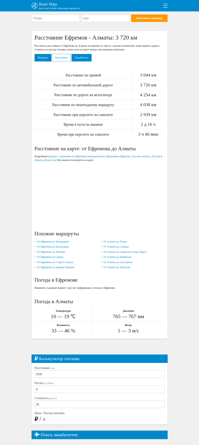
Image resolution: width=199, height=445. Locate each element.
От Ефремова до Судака (50, 257)
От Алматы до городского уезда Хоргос (125, 252)
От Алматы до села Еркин (117, 262)
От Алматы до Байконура (117, 257)
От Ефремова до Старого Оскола (55, 262)
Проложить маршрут (149, 18)
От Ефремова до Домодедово (53, 241)
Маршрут (43, 57)
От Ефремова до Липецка (51, 252)
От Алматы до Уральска (116, 267)
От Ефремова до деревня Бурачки (55, 267)
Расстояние (61, 57)
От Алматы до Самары (116, 246)
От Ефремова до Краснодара (53, 246)
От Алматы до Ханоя (115, 241)
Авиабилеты (82, 57)
